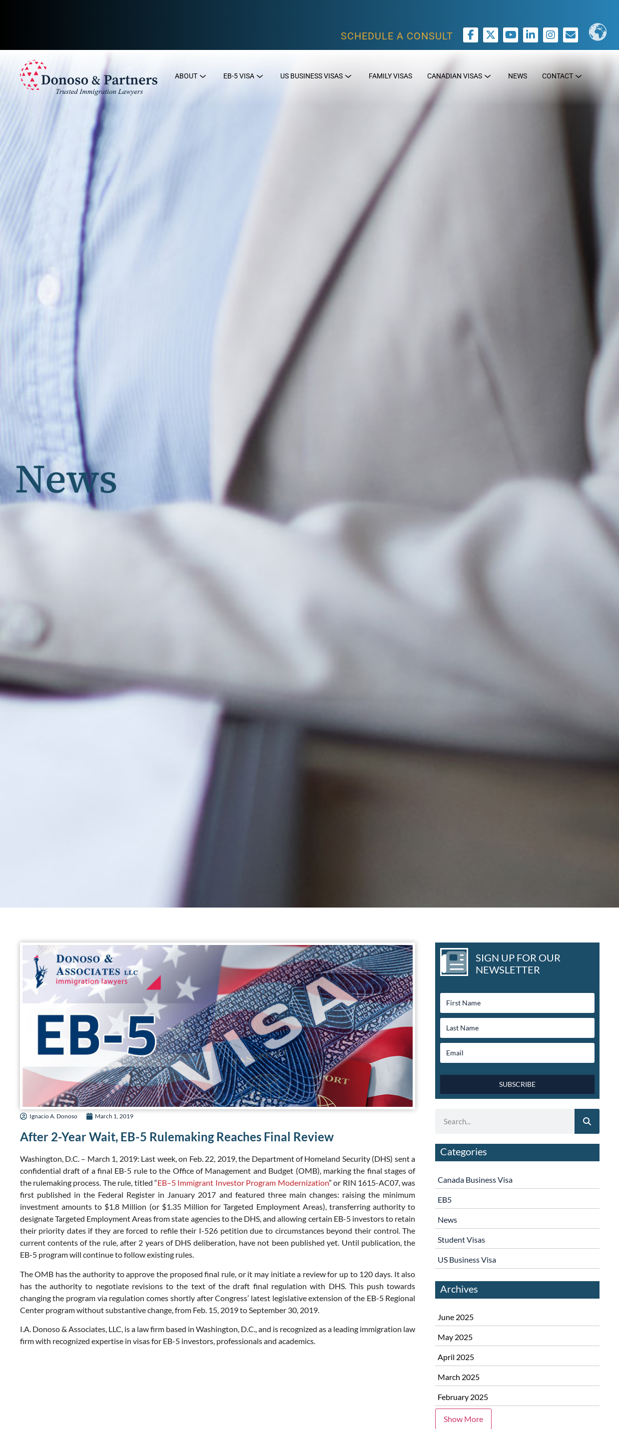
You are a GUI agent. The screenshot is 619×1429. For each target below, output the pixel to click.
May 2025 (455, 1337)
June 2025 (456, 1317)
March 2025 (459, 1377)
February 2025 (463, 1397)
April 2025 (456, 1357)
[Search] (587, 1121)
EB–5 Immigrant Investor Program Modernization (243, 1182)
